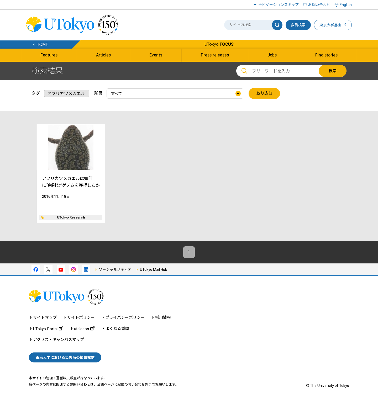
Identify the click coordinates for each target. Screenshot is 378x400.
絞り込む (264, 93)
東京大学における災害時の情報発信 (65, 357)
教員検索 (298, 25)
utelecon (84, 328)
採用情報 (163, 318)
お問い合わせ (319, 5)
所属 (98, 93)
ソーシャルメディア (115, 269)
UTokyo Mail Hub (153, 269)
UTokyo (219, 44)
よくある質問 (117, 329)
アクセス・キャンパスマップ (58, 340)
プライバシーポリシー (125, 318)
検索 (333, 71)
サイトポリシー (81, 318)
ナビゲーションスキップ (278, 5)
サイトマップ (45, 318)
